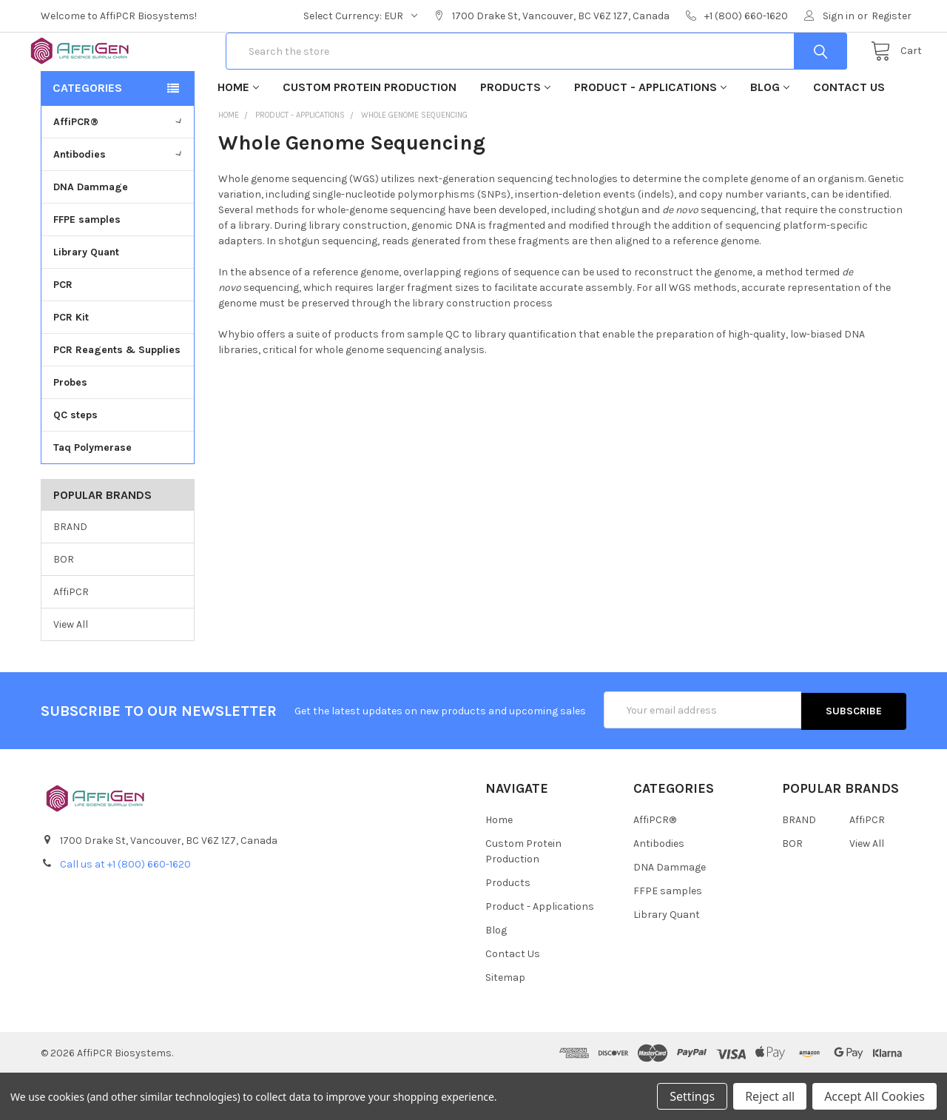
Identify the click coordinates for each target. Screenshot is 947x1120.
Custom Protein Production (369, 134)
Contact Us (849, 134)
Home (238, 134)
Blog (769, 134)
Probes (70, 429)
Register (891, 16)
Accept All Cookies (874, 1096)
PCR (63, 331)
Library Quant (86, 298)
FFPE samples (87, 266)
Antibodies (119, 201)
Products (515, 134)
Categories (87, 134)
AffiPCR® (119, 168)
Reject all (770, 1096)
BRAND (70, 574)
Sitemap (505, 1023)
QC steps (75, 461)
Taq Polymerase (92, 494)
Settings (692, 1096)
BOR (63, 606)
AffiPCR (71, 638)
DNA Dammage (90, 233)
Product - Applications (650, 134)
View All (70, 671)
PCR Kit (71, 364)
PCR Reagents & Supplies (117, 396)
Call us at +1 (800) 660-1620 (125, 909)
